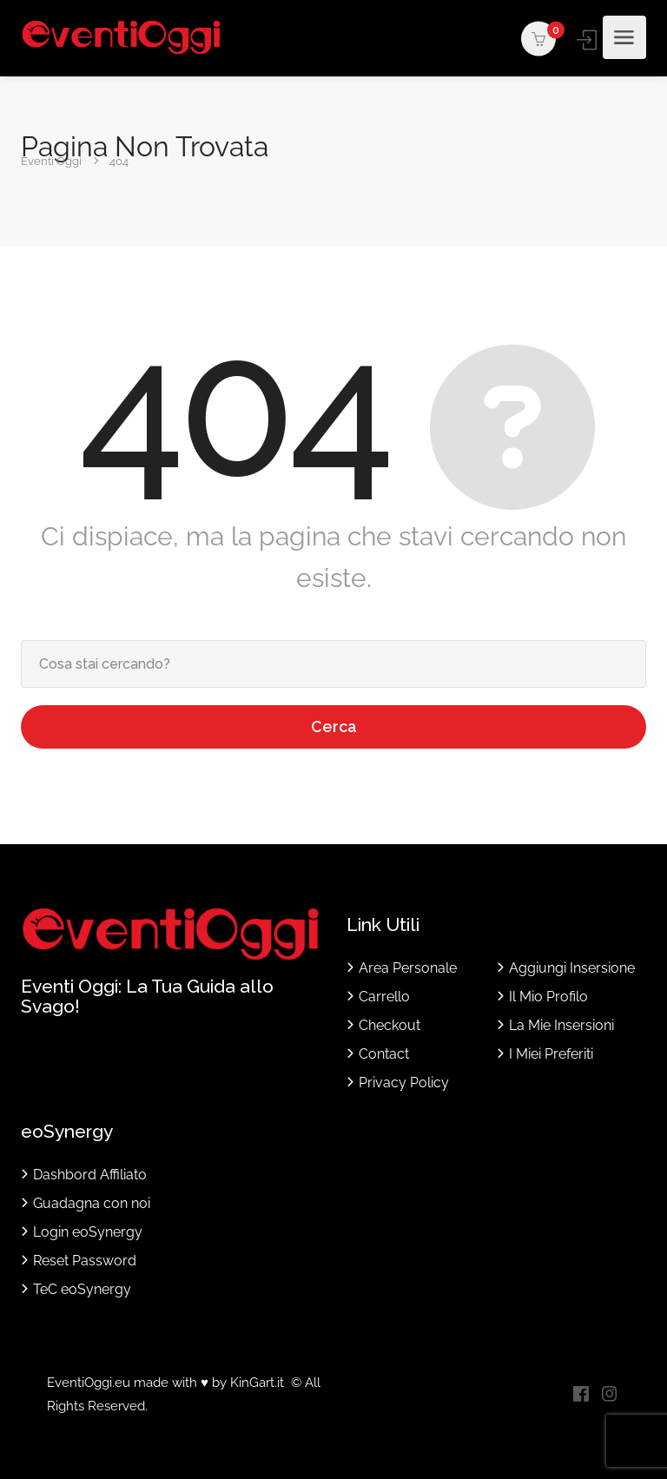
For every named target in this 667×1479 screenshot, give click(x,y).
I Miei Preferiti (551, 1054)
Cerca (334, 726)
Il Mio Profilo (548, 996)
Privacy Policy (404, 1082)
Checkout (389, 1025)
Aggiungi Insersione (572, 968)
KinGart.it (257, 1382)
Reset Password (84, 1260)
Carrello (384, 996)
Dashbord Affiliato (90, 1174)
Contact (384, 1054)
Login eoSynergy (87, 1232)
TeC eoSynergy (82, 1289)
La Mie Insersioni (561, 1025)
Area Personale (408, 968)
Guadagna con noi (91, 1203)
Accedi (588, 40)
